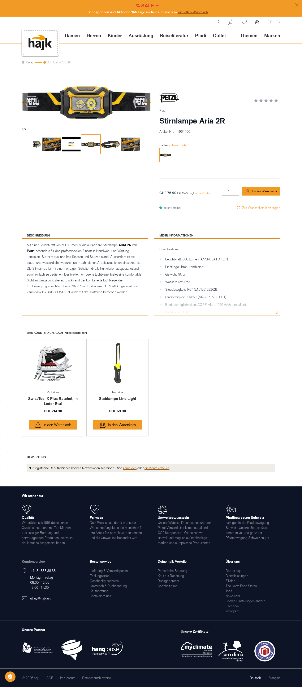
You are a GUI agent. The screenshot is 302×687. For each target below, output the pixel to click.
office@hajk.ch (40, 598)
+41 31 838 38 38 (43, 571)
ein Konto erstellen (156, 468)
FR (277, 22)
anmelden (130, 468)
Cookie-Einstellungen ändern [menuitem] (245, 601)
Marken (272, 35)
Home (29, 62)
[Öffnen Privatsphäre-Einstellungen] (10, 676)
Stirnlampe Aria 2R (59, 62)
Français (274, 678)
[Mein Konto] (230, 22)
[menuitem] (109, 571)
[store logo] (40, 42)
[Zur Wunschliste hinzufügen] (258, 207)
